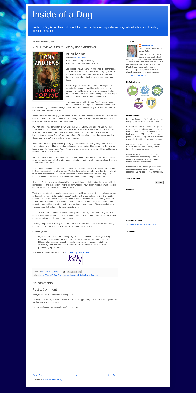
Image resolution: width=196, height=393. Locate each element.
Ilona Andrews (79, 58)
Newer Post (37, 375)
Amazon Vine (44, 275)
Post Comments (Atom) (52, 379)
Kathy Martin (147, 45)
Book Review (58, 275)
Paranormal (74, 275)
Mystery (67, 275)
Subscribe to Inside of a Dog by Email (141, 224)
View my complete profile (136, 75)
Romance (94, 275)
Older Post (112, 375)
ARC (51, 275)
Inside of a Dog (62, 14)
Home (75, 375)
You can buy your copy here (77, 252)
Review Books (85, 275)
